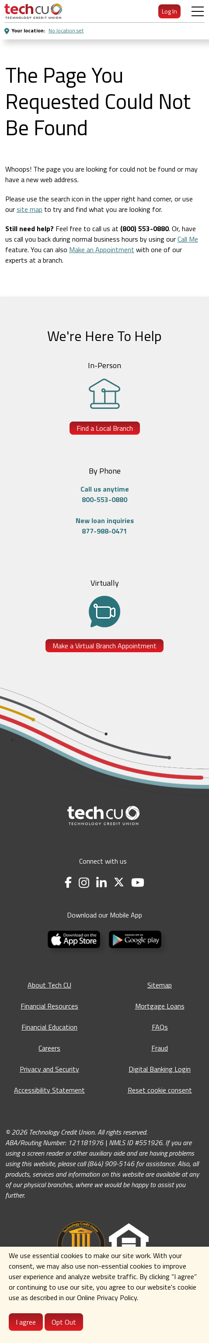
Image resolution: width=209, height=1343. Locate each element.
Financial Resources (49, 1006)
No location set (66, 30)
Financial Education (49, 1027)
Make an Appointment (101, 249)
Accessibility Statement (49, 1090)
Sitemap (159, 985)
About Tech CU (49, 985)
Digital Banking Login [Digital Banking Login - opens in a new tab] (160, 1069)
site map (29, 209)
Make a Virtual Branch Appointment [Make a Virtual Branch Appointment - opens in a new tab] (104, 645)
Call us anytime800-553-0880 (104, 494)
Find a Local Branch (105, 428)
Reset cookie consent (160, 1090)
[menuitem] (33, 11)
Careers (49, 1048)
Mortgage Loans (160, 1006)
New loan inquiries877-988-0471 (105, 525)
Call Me (188, 239)
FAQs (160, 1027)
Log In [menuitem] (169, 11)
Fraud (159, 1048)
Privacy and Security (49, 1069)
